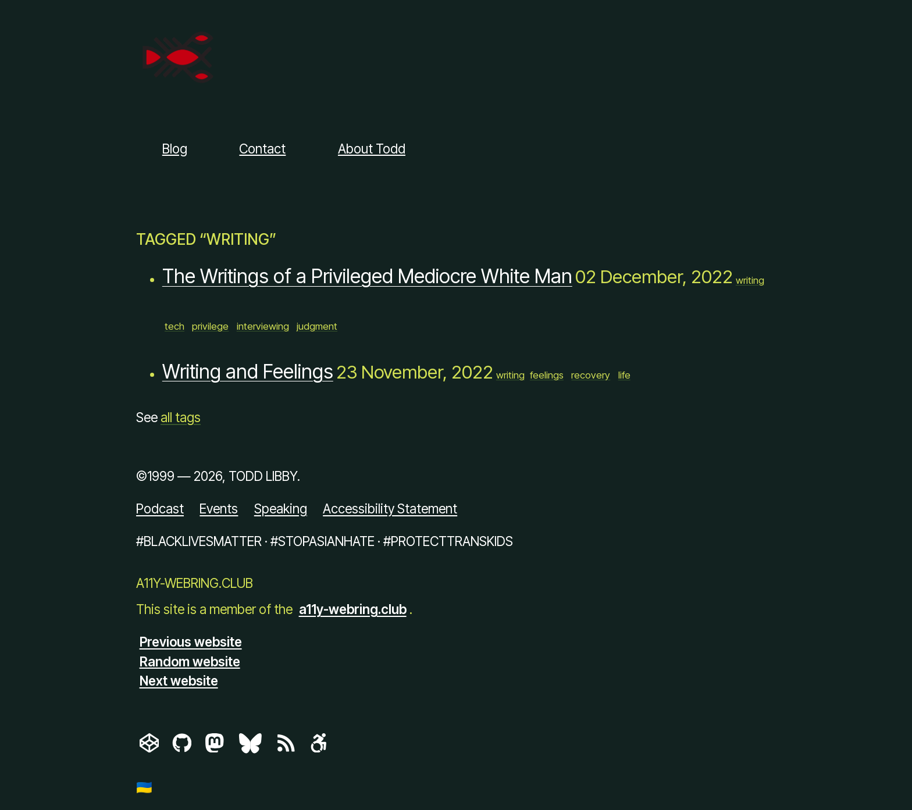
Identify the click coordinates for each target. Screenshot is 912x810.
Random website (190, 661)
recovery (590, 375)
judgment (317, 326)
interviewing (263, 326)
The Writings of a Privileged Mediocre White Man (367, 276)
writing (750, 280)
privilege (210, 326)
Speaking (280, 508)
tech (174, 326)
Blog (174, 148)
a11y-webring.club (353, 609)
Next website (179, 680)
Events (219, 508)
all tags (181, 417)
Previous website (191, 642)
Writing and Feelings (247, 371)
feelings (547, 375)
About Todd (371, 148)
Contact (262, 148)
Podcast (160, 508)
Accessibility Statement (390, 508)
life (624, 375)
